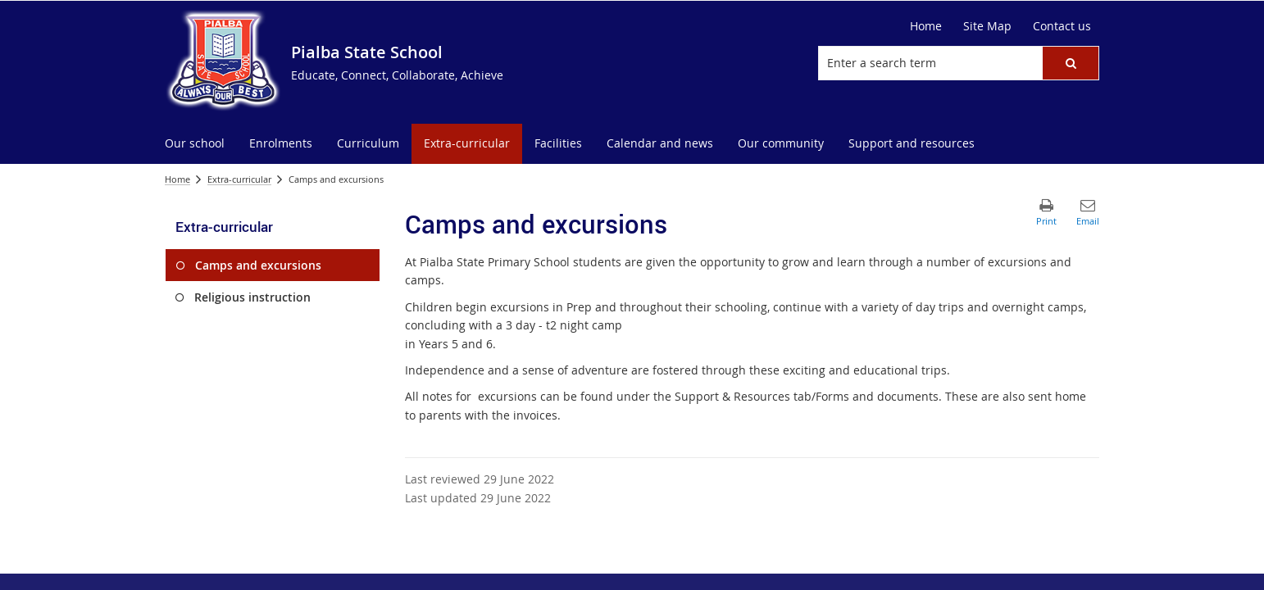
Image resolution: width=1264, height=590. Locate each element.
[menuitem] (194, 144)
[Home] (926, 26)
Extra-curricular (239, 179)
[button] (1070, 63)
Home (177, 179)
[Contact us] (1062, 26)
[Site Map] (987, 26)
